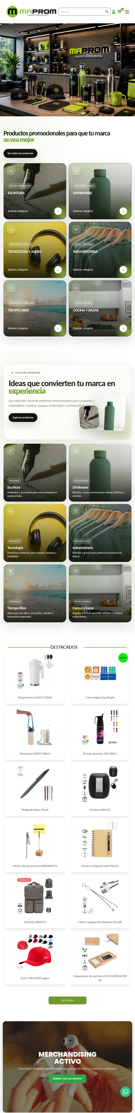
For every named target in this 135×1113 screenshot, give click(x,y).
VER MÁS (67, 1000)
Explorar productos (23, 417)
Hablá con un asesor (67, 1079)
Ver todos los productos (20, 153)
